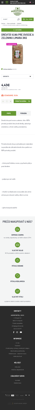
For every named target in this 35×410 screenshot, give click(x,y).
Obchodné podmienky (17, 351)
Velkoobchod (17, 356)
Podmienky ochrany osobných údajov (17, 348)
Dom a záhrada (11, 23)
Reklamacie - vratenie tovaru (17, 353)
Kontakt (17, 380)
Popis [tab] (9, 113)
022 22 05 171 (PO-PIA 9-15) (15, 2)
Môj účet (17, 367)
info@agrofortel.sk (17, 326)
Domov (3, 23)
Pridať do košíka (22, 101)
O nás (17, 343)
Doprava (17, 345)
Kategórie (17, 30)
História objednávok (17, 369)
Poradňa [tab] (23, 113)
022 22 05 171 (17, 328)
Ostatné (19, 23)
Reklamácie (17, 383)
